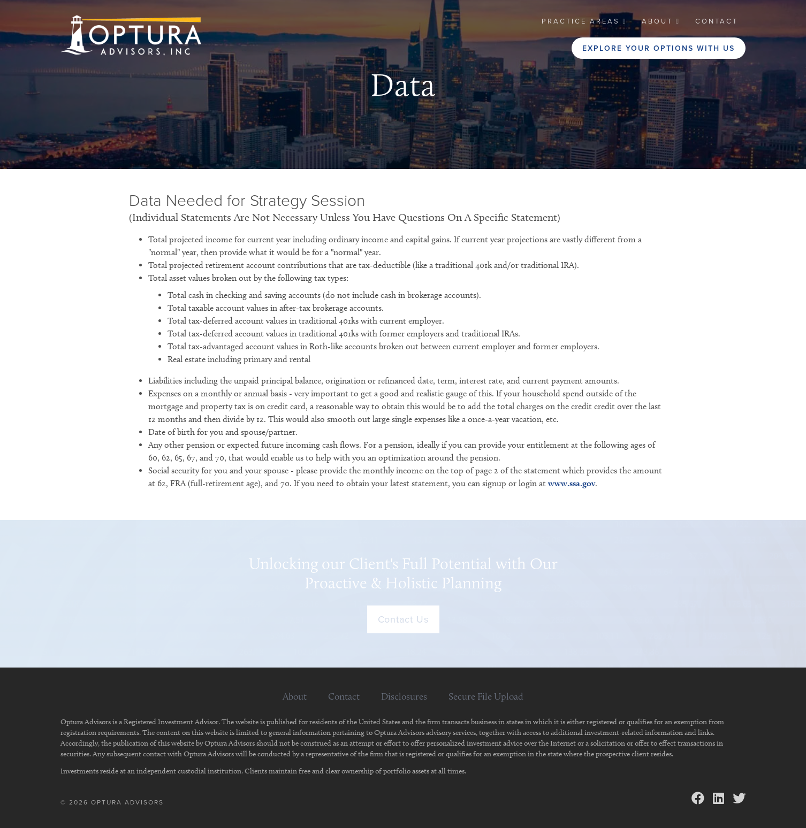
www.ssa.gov (571, 483)
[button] (584, 21)
